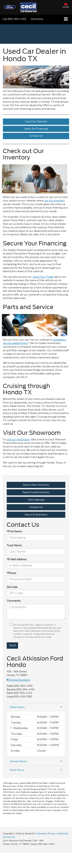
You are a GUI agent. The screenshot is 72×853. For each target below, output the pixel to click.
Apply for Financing (36, 129)
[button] (14, 19)
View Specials (36, 500)
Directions (37, 19)
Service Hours (36, 761)
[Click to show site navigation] (66, 19)
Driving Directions (18, 680)
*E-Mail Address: (17, 559)
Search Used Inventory (36, 492)
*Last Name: (14, 545)
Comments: (14, 601)
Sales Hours (36, 707)
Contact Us (36, 136)
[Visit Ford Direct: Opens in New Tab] (56, 844)
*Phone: (12, 573)
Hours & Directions (36, 514)
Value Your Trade (42, 277)
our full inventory (54, 200)
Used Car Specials (36, 121)
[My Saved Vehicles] (65, 5)
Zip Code (12, 587)
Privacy (51, 833)
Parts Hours (36, 770)
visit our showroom (18, 439)
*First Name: (14, 531)
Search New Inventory (36, 485)
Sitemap (41, 833)
